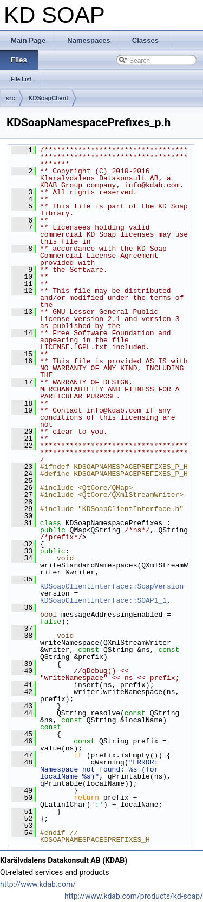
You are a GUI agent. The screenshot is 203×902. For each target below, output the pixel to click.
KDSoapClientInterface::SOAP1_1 (103, 600)
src (10, 98)
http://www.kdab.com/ (38, 884)
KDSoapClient (48, 98)
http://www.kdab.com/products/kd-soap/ (133, 896)
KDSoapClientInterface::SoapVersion (112, 586)
